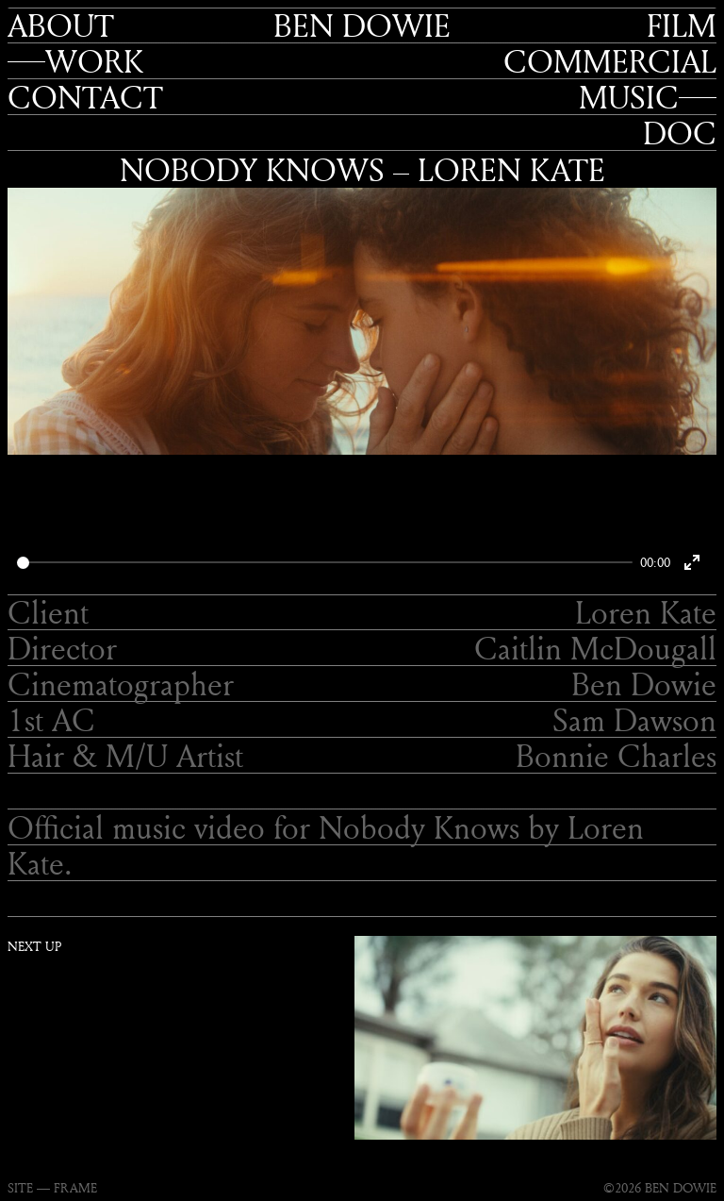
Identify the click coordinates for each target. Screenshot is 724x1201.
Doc (679, 133)
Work (94, 61)
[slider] (325, 563)
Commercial (609, 61)
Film (681, 25)
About (61, 25)
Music (629, 97)
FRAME (75, 1187)
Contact (85, 97)
